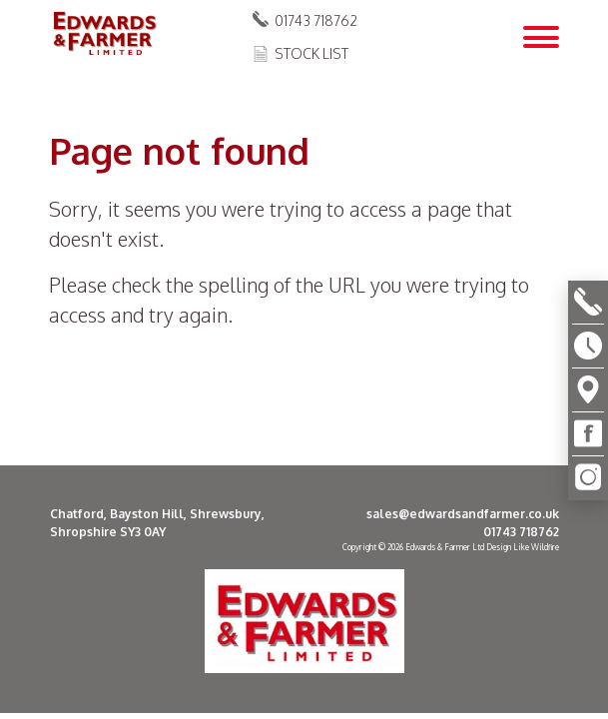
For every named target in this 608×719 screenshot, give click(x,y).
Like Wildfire (536, 547)
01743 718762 (316, 20)
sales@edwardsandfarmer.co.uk (462, 513)
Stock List (311, 53)
